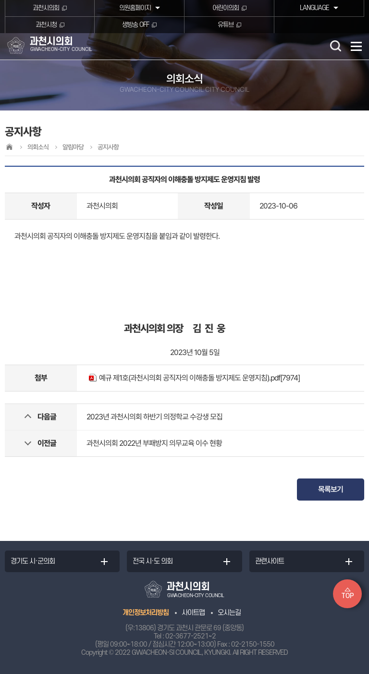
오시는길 (229, 613)
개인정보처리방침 (146, 613)
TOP (348, 596)
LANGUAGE (314, 8)
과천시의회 (46, 8)
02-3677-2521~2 (190, 636)
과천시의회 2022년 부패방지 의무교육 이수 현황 (154, 443)
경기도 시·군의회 (33, 561)
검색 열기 (335, 45)
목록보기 (330, 489)
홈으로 (9, 146)
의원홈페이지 (135, 8)
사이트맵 (193, 613)
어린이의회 (225, 8)
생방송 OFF (135, 24)
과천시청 (46, 24)
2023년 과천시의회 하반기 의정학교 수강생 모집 (154, 416)
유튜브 (226, 24)
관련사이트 (269, 561)
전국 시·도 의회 (152, 561)
